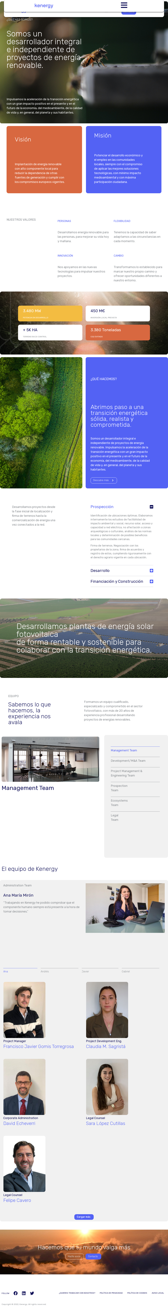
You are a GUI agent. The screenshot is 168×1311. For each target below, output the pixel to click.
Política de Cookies (137, 1294)
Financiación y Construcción (117, 582)
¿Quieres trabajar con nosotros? (76, 1294)
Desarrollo (100, 571)
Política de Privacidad (110, 1294)
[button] (122, 508)
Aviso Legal (158, 1294)
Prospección (102, 507)
